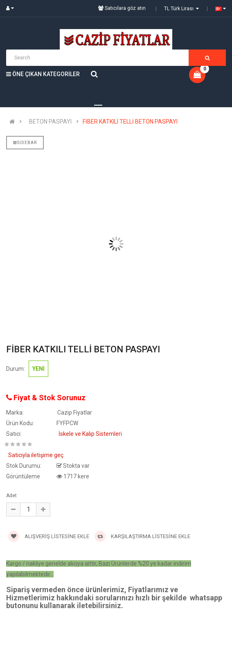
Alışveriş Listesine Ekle (48, 536)
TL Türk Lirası (181, 8)
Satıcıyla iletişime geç (35, 455)
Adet (11, 495)
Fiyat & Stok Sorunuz (46, 397)
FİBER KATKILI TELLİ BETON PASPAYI (130, 121)
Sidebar (25, 142)
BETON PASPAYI (50, 121)
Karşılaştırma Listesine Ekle (142, 536)
